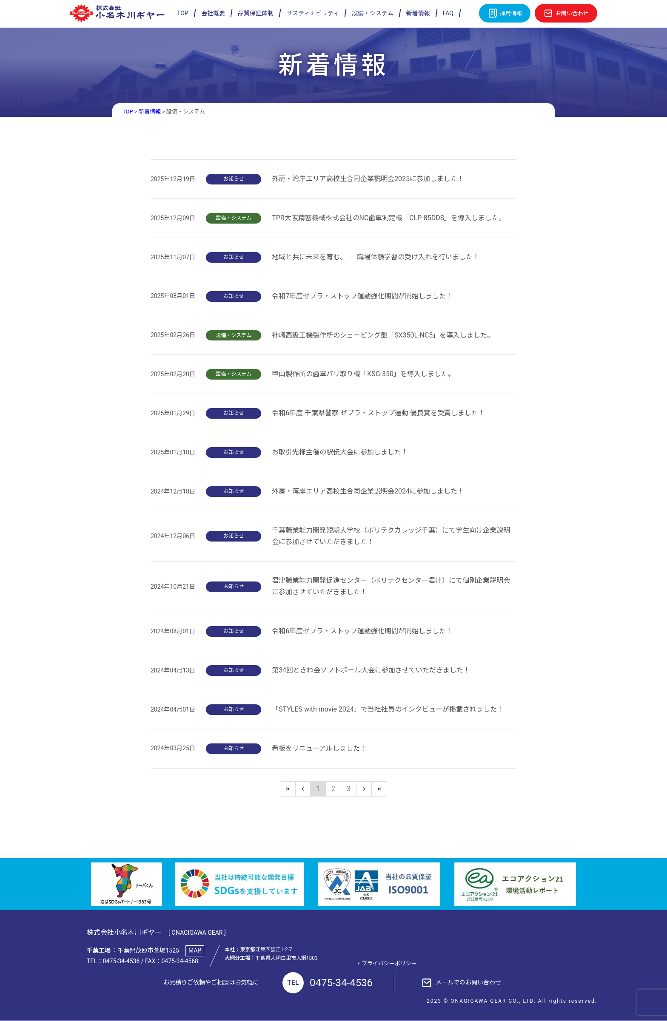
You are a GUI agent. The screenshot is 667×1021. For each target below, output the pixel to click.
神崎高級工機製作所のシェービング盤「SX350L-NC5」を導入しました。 (383, 335)
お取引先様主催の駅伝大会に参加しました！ (340, 452)
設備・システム (372, 13)
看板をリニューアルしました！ (319, 748)
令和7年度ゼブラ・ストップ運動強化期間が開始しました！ (362, 296)
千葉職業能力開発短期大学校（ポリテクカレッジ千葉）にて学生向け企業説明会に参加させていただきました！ (391, 536)
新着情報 (418, 13)
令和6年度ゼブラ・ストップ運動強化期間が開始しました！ (362, 631)
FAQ (448, 13)
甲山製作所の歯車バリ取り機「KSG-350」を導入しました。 (363, 374)
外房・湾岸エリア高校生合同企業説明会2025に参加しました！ (368, 179)
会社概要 (213, 13)
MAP (194, 950)
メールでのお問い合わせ (468, 982)
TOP (182, 13)
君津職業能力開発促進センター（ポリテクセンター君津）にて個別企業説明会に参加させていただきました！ (391, 586)
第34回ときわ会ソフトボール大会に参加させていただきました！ (371, 670)
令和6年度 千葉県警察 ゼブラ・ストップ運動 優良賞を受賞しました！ (378, 413)
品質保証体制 (256, 13)
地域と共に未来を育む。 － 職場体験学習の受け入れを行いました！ (375, 257)
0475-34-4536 (327, 983)
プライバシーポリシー (389, 964)
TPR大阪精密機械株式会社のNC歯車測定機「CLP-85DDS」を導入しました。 (388, 218)
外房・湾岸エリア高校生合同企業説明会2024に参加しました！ (368, 491)
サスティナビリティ (312, 13)
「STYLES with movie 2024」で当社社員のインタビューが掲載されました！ (388, 709)
